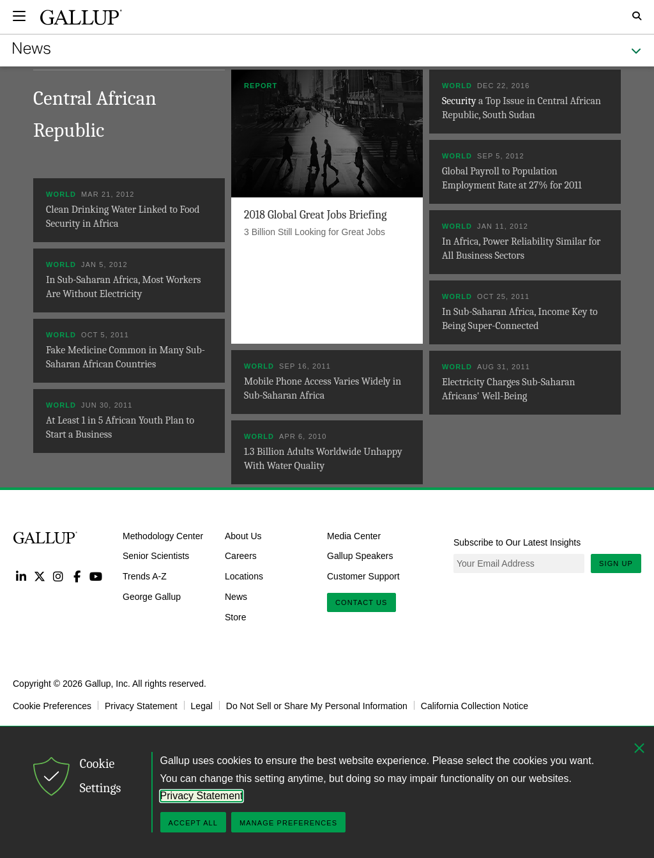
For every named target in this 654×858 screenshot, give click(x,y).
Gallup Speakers (360, 556)
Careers (241, 556)
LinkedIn (20, 576)
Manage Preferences (288, 823)
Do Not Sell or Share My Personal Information (316, 705)
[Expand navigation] (19, 15)
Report (260, 85)
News (236, 597)
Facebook (77, 576)
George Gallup (152, 597)
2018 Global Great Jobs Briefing (315, 215)
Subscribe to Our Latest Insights (517, 542)
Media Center (354, 535)
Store (235, 617)
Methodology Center (163, 535)
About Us (243, 535)
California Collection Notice (474, 705)
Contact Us (361, 602)
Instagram (58, 576)
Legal (202, 705)
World (457, 85)
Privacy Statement (141, 705)
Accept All (193, 823)
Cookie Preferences (52, 705)
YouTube (96, 576)
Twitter (39, 576)
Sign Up (616, 563)
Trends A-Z (145, 576)
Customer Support (363, 576)
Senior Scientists (156, 556)
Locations (244, 576)
